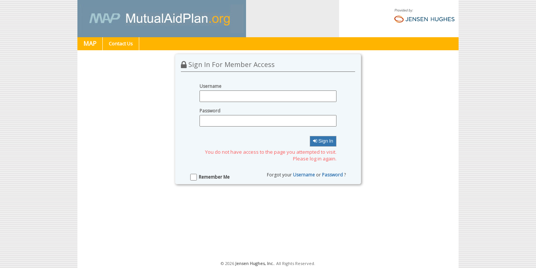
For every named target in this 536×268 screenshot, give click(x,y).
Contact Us (121, 43)
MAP (89, 43)
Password (332, 175)
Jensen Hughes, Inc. (254, 263)
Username (304, 175)
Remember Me (214, 177)
